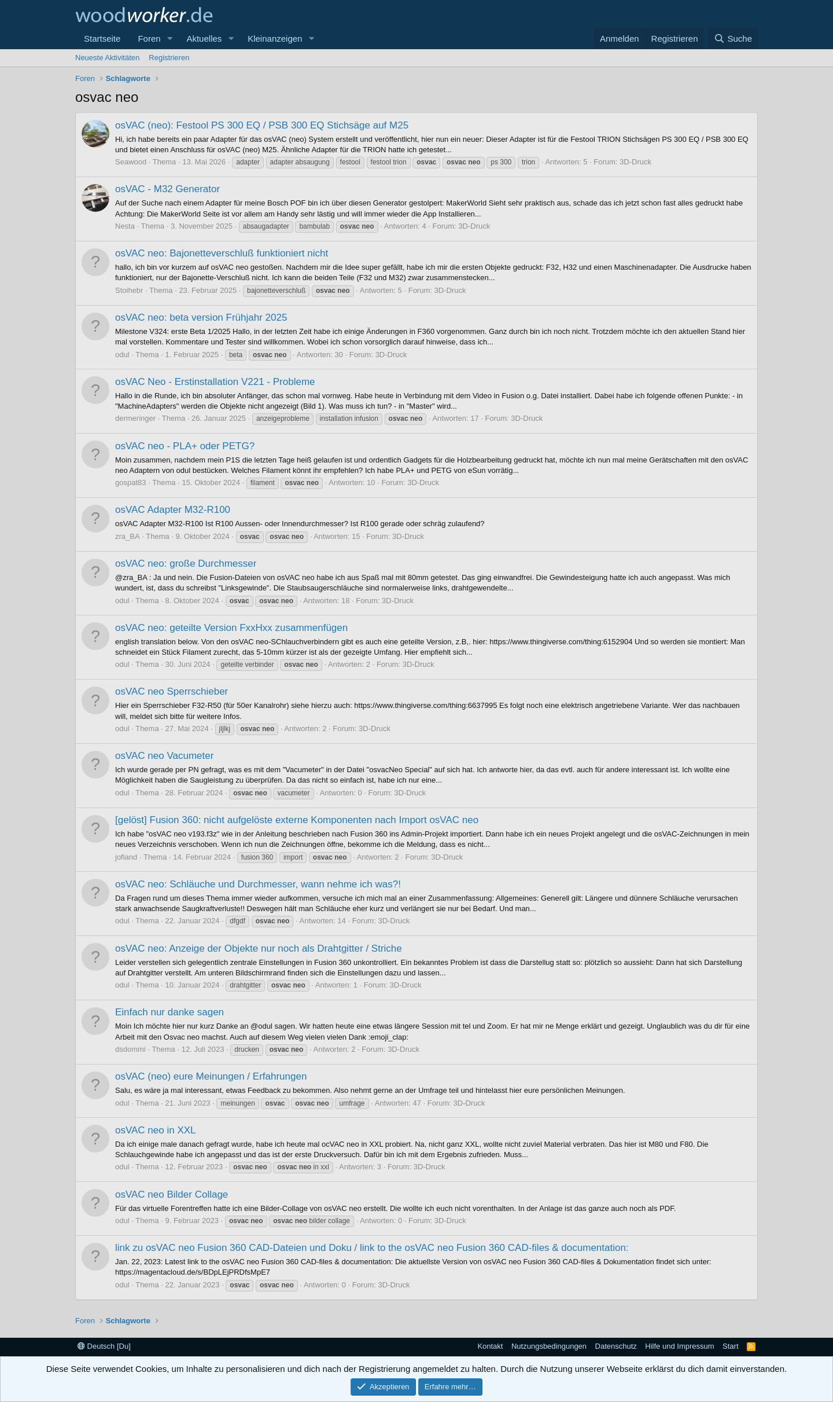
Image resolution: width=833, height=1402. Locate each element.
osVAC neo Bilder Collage (171, 1194)
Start (730, 1346)
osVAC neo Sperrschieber (171, 691)
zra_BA (127, 536)
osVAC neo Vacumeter (164, 755)
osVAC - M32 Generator (167, 188)
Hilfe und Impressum (679, 1346)
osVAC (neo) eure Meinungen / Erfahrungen (211, 1076)
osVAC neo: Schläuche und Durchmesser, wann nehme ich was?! (258, 884)
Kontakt (490, 1346)
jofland (126, 857)
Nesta (125, 226)
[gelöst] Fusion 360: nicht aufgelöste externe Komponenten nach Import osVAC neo (296, 819)
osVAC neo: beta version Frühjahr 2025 (201, 317)
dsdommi (130, 1049)
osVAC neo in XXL (155, 1130)
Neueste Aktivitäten (107, 57)
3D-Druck (635, 161)
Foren (149, 38)
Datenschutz (616, 1346)
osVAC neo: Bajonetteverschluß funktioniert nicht (221, 253)
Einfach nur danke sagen (169, 1012)
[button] (169, 38)
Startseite (102, 38)
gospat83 (130, 482)
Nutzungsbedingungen (549, 1346)
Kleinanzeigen (275, 38)
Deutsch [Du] (104, 1346)
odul (122, 354)
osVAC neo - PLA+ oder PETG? (185, 446)
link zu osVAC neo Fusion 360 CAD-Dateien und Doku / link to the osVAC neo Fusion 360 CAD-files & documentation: (372, 1247)
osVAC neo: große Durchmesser (185, 563)
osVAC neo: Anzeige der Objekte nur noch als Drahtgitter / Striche (258, 948)
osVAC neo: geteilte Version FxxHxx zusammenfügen (231, 627)
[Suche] (733, 38)
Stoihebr (129, 290)
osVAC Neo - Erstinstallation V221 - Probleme (215, 381)
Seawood (130, 161)
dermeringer (135, 418)
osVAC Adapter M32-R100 (172, 509)
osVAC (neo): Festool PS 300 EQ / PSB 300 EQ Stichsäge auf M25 (261, 125)
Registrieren (169, 57)
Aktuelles (204, 38)
